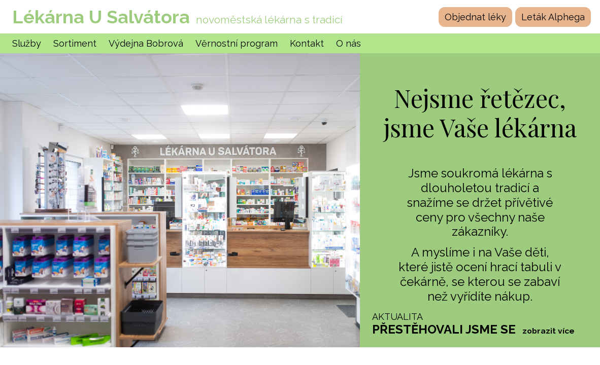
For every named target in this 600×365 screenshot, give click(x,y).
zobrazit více (548, 331)
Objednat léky (475, 17)
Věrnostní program (236, 43)
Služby (26, 43)
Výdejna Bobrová (146, 43)
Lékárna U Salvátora (101, 16)
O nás (348, 43)
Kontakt (307, 43)
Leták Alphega (553, 17)
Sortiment (74, 43)
